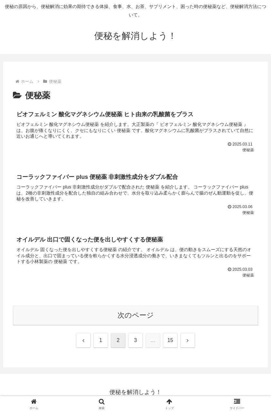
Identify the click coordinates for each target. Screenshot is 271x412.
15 (170, 341)
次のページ (135, 316)
